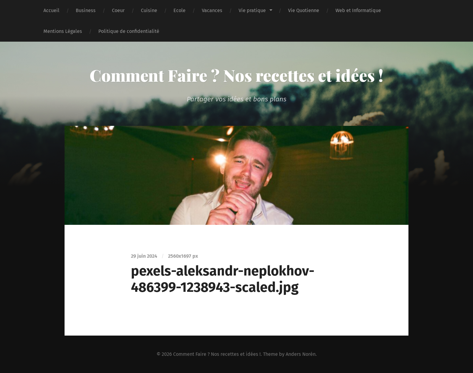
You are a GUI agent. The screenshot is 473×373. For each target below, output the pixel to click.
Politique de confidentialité (128, 31)
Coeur (118, 10)
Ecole (179, 10)
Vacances (212, 10)
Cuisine (149, 10)
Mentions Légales (62, 31)
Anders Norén (301, 354)
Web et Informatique (358, 10)
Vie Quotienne (303, 10)
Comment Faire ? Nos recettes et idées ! (236, 75)
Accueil (51, 10)
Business (86, 10)
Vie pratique (252, 10)
